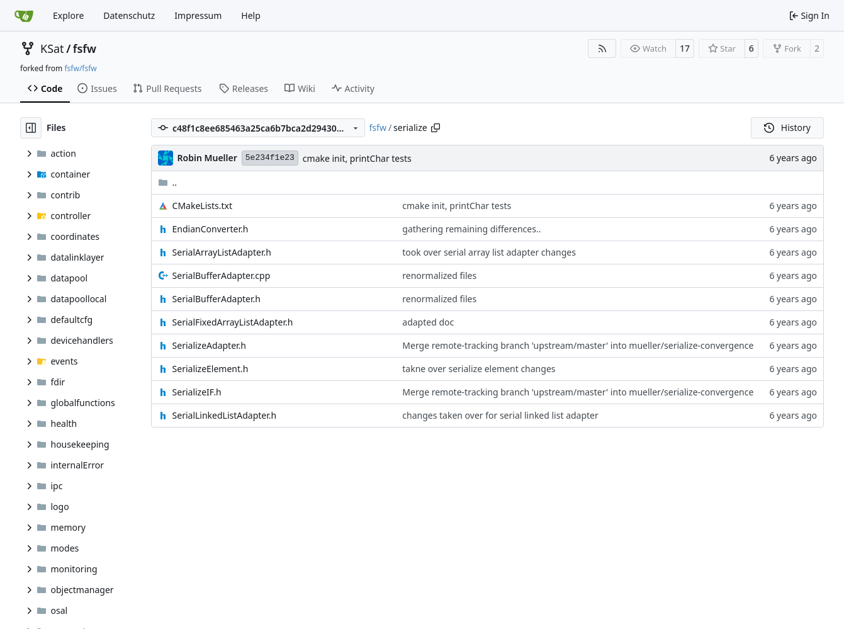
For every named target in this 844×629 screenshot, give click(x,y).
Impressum (198, 15)
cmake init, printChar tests (357, 158)
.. (167, 182)
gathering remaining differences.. (471, 229)
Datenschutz (129, 15)
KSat (52, 48)
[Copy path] (435, 127)
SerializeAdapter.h (209, 345)
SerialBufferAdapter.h (216, 299)
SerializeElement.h (210, 369)
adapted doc (428, 322)
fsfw (84, 48)
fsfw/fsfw (80, 68)
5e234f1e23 (270, 157)
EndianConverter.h (210, 229)
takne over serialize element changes (478, 369)
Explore (68, 15)
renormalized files (439, 275)
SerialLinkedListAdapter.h (224, 415)
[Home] (24, 15)
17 (685, 48)
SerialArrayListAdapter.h (221, 252)
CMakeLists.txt (202, 206)
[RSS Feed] (602, 48)
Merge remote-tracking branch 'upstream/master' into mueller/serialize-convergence (577, 345)
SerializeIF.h (197, 392)
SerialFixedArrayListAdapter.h (232, 322)
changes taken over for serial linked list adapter (500, 415)
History (787, 127)
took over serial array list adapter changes (489, 252)
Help (251, 15)
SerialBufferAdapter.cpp (221, 275)
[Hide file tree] (31, 128)
